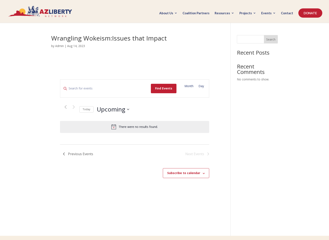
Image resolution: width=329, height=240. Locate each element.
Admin (59, 46)
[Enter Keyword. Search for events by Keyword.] (105, 88)
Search (270, 39)
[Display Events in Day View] (201, 86)
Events (266, 13)
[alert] (134, 127)
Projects (245, 13)
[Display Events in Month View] (188, 86)
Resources (222, 13)
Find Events (163, 88)
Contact (287, 13)
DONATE (310, 13)
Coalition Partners (196, 13)
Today (86, 109)
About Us (166, 13)
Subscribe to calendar (183, 173)
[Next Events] (73, 106)
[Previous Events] (65, 106)
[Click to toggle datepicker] (113, 109)
